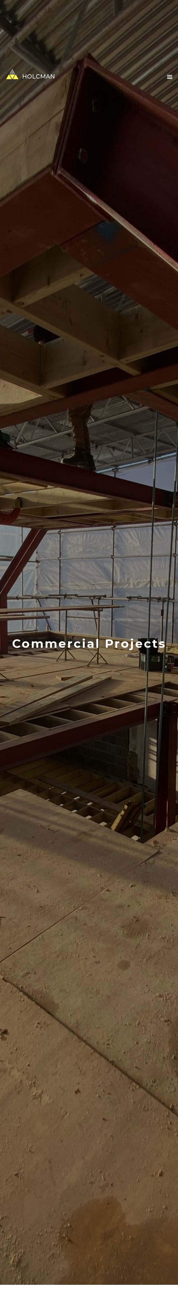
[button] (169, 77)
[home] (27, 74)
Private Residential (76, 1300)
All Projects (47, 1300)
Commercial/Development (118, 1300)
